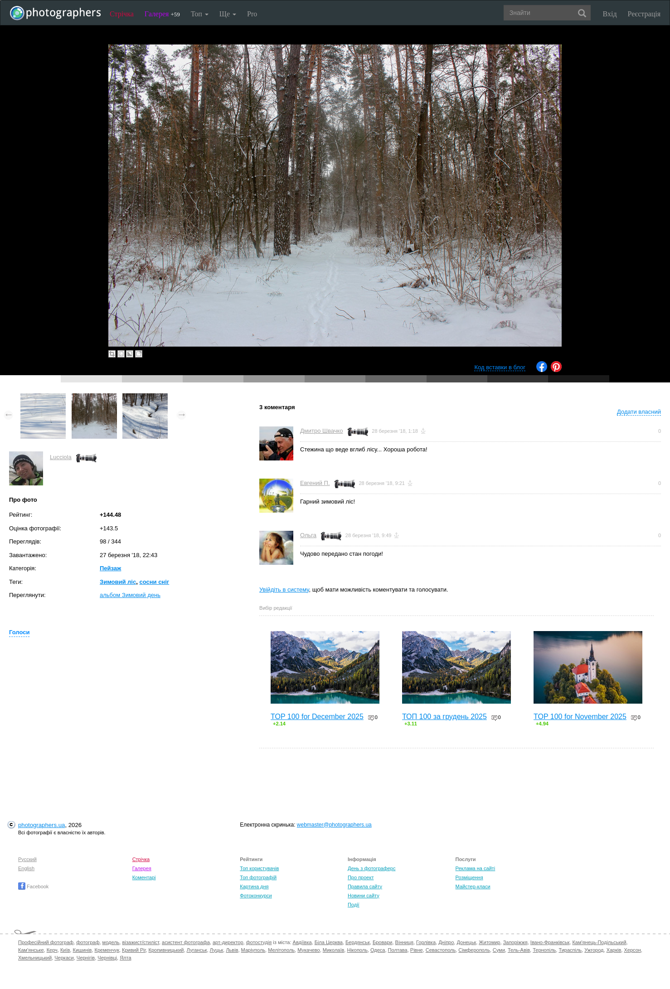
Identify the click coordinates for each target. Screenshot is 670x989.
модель (111, 942)
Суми (499, 950)
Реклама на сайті (475, 868)
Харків (614, 950)
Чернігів (86, 957)
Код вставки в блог (499, 367)
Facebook (33, 886)
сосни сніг (154, 581)
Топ (200, 14)
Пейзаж (110, 568)
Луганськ (197, 950)
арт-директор (228, 942)
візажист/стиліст (140, 942)
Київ (65, 950)
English (26, 868)
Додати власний (639, 411)
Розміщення (469, 877)
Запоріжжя (515, 942)
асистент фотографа (186, 942)
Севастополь (441, 950)
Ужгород (593, 950)
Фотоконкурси (256, 895)
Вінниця (404, 942)
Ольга (308, 535)
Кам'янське (31, 950)
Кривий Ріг (134, 950)
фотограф (87, 942)
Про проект (361, 877)
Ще (227, 14)
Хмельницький (35, 957)
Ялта (125, 957)
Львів (232, 950)
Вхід (610, 14)
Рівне (416, 950)
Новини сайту (363, 895)
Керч (52, 950)
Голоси (19, 632)
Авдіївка (302, 942)
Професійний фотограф (45, 942)
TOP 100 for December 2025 (317, 716)
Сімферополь (474, 950)
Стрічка (122, 14)
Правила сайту (365, 886)
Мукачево (308, 950)
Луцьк (216, 950)
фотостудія (259, 942)
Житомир (489, 942)
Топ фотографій (258, 877)
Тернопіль (544, 950)
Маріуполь (253, 950)
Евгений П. (315, 483)
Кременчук (107, 950)
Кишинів (82, 950)
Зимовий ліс (118, 581)
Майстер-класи (473, 886)
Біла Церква (329, 942)
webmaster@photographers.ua (334, 825)
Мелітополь (281, 950)
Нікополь (357, 950)
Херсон (632, 950)
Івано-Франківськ (549, 942)
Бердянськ (357, 942)
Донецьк (466, 942)
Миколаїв (334, 950)
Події (353, 904)
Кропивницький (166, 950)
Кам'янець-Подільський (599, 942)
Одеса (377, 950)
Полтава (398, 950)
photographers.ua (41, 825)
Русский (27, 859)
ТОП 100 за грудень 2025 (444, 716)
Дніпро (446, 942)
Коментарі (144, 877)
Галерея (162, 14)
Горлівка (426, 942)
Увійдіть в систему (284, 589)
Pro (252, 14)
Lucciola (61, 457)
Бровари (383, 942)
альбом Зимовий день (130, 595)
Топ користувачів (259, 868)
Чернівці (107, 957)
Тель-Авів (519, 950)
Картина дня (254, 886)
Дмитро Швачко (321, 430)
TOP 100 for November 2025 (580, 716)
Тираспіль (570, 950)
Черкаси (63, 957)
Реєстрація (644, 14)
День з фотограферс (372, 868)
